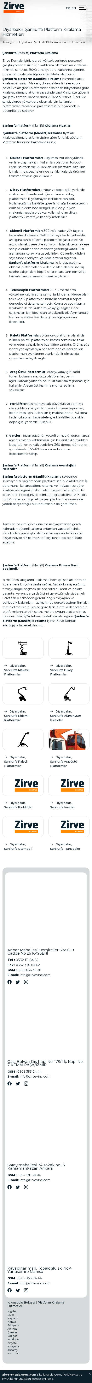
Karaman (13, 1353)
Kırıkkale (13, 1339)
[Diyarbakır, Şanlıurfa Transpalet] (69, 834)
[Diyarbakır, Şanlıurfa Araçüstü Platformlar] (69, 749)
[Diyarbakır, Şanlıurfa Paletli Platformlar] (23, 749)
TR (68, 8)
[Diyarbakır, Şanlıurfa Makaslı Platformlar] (23, 658)
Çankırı (12, 1332)
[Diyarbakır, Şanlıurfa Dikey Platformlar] (69, 658)
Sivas (10, 1314)
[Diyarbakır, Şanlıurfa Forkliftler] (23, 793)
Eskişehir (13, 1325)
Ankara (12, 1328)
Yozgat (12, 1335)
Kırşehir (12, 1343)
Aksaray (12, 1350)
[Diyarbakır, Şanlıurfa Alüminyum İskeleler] (69, 703)
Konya (11, 1321)
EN (74, 8)
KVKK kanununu (12, 1378)
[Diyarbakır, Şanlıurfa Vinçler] (69, 793)
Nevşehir (13, 1346)
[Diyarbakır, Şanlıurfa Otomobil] (23, 834)
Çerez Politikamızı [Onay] (66, 1374)
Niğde (11, 1311)
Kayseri (12, 1318)
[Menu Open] (82, 8)
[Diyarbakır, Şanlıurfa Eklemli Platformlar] (23, 703)
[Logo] (14, 7)
